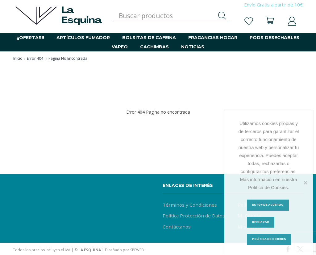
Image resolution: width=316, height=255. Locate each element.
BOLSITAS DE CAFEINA (149, 37)
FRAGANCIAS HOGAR (212, 37)
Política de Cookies (270, 240)
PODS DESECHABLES (274, 37)
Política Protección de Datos (194, 216)
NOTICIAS (192, 47)
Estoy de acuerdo (268, 205)
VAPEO (120, 47)
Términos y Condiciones (190, 204)
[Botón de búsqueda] (222, 16)
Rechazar (260, 222)
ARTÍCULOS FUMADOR (83, 37)
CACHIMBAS (154, 47)
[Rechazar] (305, 182)
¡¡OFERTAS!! (30, 37)
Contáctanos (177, 227)
